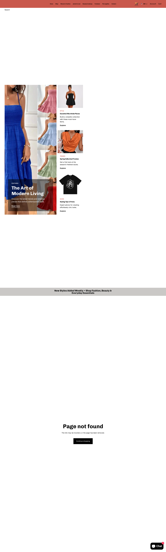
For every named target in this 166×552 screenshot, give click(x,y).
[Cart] (159, 3)
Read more (16, 206)
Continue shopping (83, 441)
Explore (63, 125)
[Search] (7, 10)
